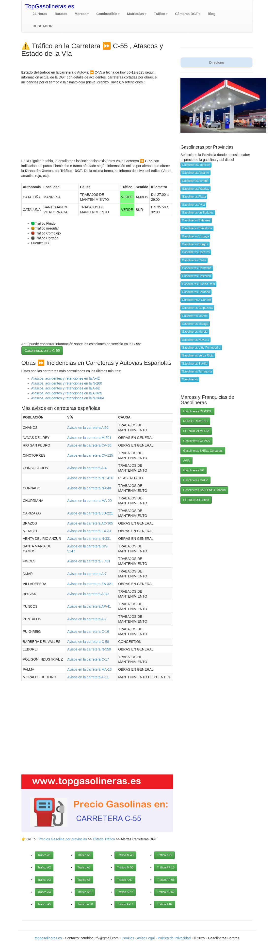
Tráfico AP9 (164, 855)
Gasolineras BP (193, 470)
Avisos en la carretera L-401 (88, 561)
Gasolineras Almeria (195, 181)
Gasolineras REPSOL (197, 411)
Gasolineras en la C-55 (42, 351)
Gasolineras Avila (193, 204)
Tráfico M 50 (125, 867)
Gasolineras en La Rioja (197, 355)
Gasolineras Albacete (196, 165)
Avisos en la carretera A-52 (88, 428)
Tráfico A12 (84, 892)
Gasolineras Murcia (194, 331)
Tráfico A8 (84, 879)
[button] (82, 14)
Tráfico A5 (44, 904)
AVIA (186, 460)
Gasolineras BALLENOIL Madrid (204, 490)
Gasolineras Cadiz (194, 260)
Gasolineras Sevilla (194, 363)
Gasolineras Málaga (195, 323)
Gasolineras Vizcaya (195, 236)
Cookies (128, 938)
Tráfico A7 (84, 867)
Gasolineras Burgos (195, 244)
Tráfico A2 (44, 867)
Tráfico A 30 (85, 904)
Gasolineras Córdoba (196, 292)
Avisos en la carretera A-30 (88, 594)
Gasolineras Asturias (195, 188)
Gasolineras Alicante (195, 172)
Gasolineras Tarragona (197, 371)
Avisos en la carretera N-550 (89, 649)
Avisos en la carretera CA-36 (89, 445)
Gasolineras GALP (195, 480)
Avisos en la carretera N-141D (90, 478)
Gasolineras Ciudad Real (198, 284)
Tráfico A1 (44, 855)
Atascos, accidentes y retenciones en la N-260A (67, 398)
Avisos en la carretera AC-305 (90, 523)
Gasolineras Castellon (196, 276)
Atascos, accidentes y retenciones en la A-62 (65, 388)
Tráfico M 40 (125, 855)
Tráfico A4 (44, 892)
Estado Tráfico (104, 839)
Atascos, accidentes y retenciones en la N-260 (66, 383)
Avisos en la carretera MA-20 (89, 501)
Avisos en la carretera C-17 (88, 659)
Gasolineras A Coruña (196, 300)
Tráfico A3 (44, 879)
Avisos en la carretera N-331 (89, 539)
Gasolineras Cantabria (196, 268)
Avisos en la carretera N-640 (89, 488)
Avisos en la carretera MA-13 (89, 669)
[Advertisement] (97, 119)
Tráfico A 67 (125, 879)
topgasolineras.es (48, 938)
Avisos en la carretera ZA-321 (90, 584)
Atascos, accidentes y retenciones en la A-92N (66, 393)
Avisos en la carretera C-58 (88, 642)
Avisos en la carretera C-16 (88, 632)
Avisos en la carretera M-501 (89, 438)
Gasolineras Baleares (196, 220)
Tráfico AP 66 (165, 879)
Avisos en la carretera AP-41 (89, 606)
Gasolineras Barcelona (197, 228)
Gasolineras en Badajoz (197, 212)
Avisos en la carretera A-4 (87, 468)
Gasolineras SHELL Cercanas (203, 450)
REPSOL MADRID (195, 421)
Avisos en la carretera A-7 (87, 574)
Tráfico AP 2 (125, 892)
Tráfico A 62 (164, 904)
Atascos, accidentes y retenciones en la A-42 (65, 378)
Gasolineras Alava (194, 196)
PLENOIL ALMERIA (196, 431)
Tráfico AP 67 (165, 892)
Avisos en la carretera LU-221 (90, 513)
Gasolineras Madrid (195, 316)
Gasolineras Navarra (195, 339)
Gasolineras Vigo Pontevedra (201, 347)
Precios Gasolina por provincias (62, 839)
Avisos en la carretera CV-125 (90, 455)
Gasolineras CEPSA (196, 441)
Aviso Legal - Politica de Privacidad (164, 938)
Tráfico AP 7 (125, 904)
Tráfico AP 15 (165, 867)
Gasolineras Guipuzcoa (197, 307)
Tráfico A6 (84, 855)
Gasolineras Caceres (196, 252)
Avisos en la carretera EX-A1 (89, 531)
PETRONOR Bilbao (196, 500)
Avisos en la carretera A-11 (88, 677)
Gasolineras (190, 379)
